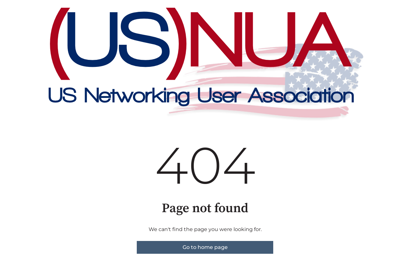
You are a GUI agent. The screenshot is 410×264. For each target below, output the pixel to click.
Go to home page (205, 247)
